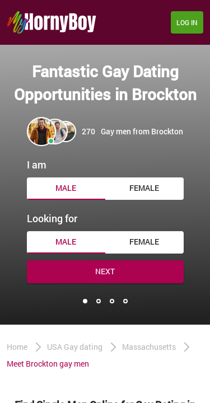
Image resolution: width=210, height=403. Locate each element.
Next (105, 271)
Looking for (52, 218)
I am (36, 164)
